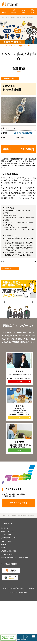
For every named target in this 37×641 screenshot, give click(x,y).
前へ (2, 261)
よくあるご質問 (6, 534)
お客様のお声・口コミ (8, 531)
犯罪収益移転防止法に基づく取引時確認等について (17, 557)
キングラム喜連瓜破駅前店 (23, 133)
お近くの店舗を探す (18, 502)
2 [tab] (16, 302)
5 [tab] (24, 302)
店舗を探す (13, 12)
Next (32, 301)
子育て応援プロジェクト (8, 538)
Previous (4, 301)
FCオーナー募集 (6, 541)
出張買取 (23, 12)
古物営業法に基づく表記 (8, 551)
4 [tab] (21, 302)
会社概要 (4, 548)
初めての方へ (5, 528)
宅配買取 (32, 13)
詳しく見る (19, 381)
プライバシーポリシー (8, 554)
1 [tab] (13, 302)
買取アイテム (5, 13)
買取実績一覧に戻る (9, 78)
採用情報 (4, 544)
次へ (34, 261)
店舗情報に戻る (8, 268)
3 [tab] (19, 302)
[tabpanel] (18, 289)
